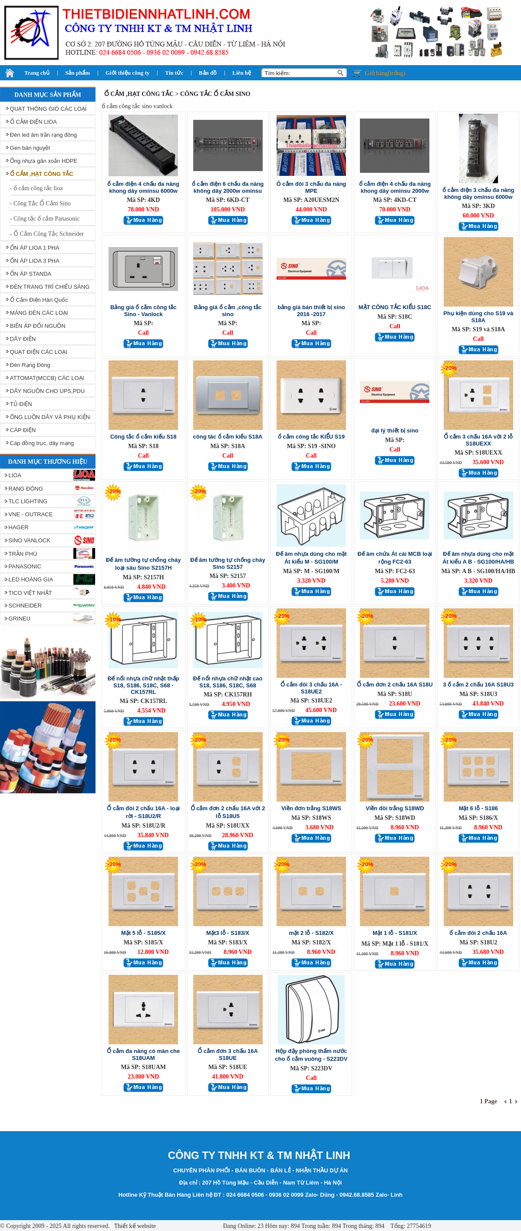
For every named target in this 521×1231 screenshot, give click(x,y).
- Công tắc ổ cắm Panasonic (44, 218)
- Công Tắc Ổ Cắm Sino (40, 203)
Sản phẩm (77, 72)
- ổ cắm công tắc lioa (36, 188)
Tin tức (174, 72)
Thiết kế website (134, 1226)
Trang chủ (36, 72)
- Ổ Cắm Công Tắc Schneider (47, 234)
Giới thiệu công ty (127, 72)
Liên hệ (241, 72)
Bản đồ (208, 72)
